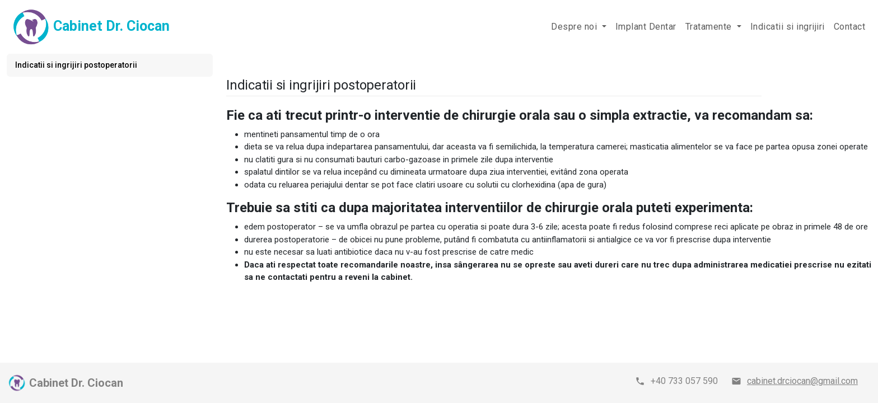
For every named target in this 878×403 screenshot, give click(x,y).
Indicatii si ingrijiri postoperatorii (76, 64)
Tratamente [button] (710, 26)
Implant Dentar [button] (645, 26)
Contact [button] (850, 26)
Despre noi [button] (575, 26)
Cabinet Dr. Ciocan (89, 26)
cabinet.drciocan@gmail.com (802, 381)
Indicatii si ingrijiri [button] (787, 26)
